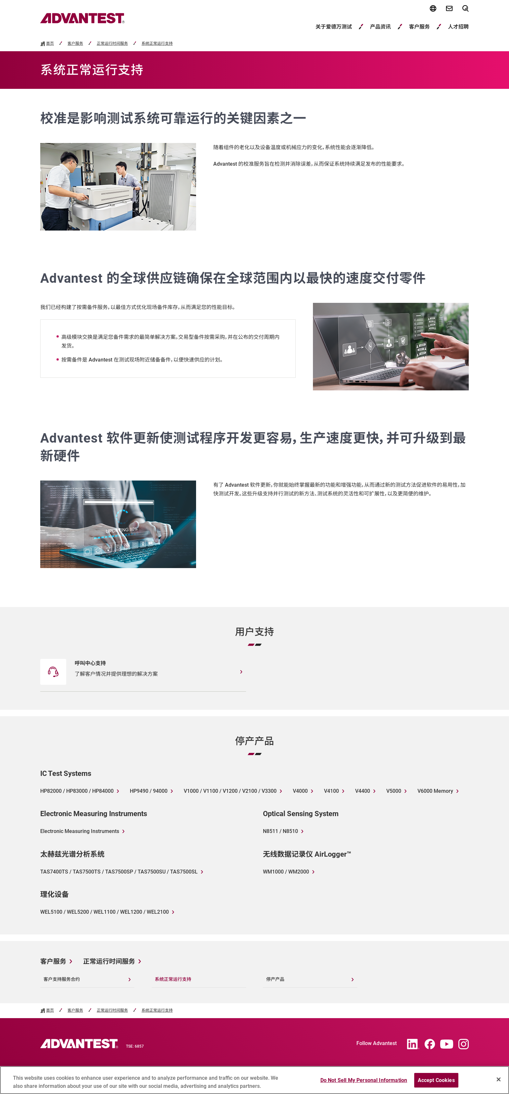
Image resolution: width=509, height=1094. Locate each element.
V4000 (300, 791)
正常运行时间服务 (112, 44)
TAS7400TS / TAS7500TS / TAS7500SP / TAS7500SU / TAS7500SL (119, 872)
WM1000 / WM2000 (286, 872)
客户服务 (419, 27)
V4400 (362, 791)
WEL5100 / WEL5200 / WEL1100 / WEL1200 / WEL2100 (104, 912)
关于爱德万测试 (334, 27)
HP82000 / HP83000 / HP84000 (77, 791)
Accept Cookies (436, 1083)
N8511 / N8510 (280, 831)
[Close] (498, 1083)
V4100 (331, 791)
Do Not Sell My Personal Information (363, 1083)
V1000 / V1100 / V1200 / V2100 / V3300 (230, 791)
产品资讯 (380, 27)
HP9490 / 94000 (149, 791)
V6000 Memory (435, 791)
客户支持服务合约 (61, 979)
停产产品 (275, 979)
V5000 (393, 791)
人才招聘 (458, 27)
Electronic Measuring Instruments (79, 831)
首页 (50, 44)
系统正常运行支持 (157, 44)
